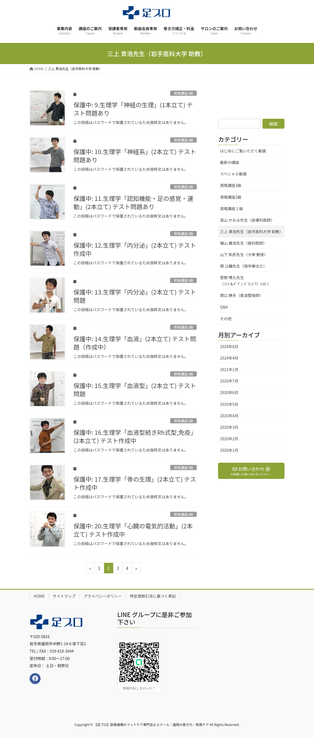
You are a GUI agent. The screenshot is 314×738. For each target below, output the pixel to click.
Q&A (224, 306)
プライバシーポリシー (103, 596)
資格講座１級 (231, 208)
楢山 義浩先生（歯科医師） (243, 243)
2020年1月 (229, 450)
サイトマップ (64, 596)
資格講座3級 (183, 140)
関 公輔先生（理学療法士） (243, 266)
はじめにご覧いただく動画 (243, 151)
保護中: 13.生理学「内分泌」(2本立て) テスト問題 (134, 296)
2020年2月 (229, 438)
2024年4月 (229, 358)
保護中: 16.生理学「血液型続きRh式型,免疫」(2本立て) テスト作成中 (134, 436)
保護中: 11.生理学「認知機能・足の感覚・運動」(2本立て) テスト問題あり (133, 202)
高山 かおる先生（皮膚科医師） (247, 220)
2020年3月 (229, 427)
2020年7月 (229, 381)
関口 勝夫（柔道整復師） (241, 295)
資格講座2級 (230, 197)
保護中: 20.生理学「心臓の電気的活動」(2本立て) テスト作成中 (133, 530)
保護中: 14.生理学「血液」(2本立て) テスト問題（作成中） (134, 342)
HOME (39, 596)
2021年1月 (229, 369)
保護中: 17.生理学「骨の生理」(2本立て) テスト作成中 (134, 483)
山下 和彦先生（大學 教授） (244, 254)
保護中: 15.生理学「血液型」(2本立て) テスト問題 (134, 389)
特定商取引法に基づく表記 (153, 596)
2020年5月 (229, 404)
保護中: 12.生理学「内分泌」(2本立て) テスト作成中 (134, 249)
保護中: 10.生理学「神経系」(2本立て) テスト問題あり (134, 155)
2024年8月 (229, 346)
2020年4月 (229, 415)
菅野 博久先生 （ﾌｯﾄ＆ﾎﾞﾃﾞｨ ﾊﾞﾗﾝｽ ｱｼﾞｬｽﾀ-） (252, 280)
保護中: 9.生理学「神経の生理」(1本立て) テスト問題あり (133, 108)
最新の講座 (229, 162)
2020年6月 (229, 392)
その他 (226, 318)
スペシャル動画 (233, 173)
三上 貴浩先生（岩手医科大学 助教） (251, 231)
